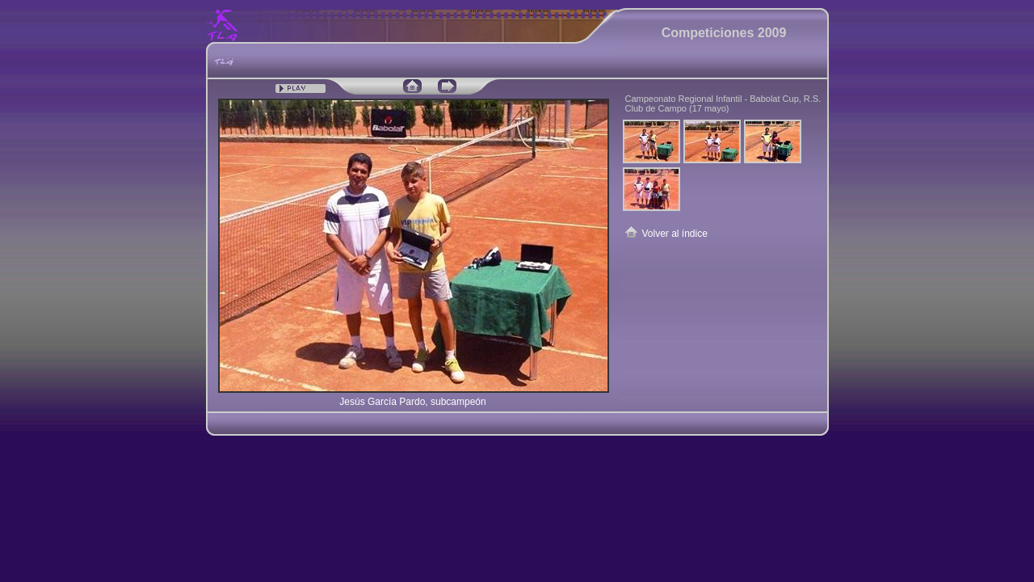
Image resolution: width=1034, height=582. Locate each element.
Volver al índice (675, 233)
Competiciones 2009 (724, 33)
